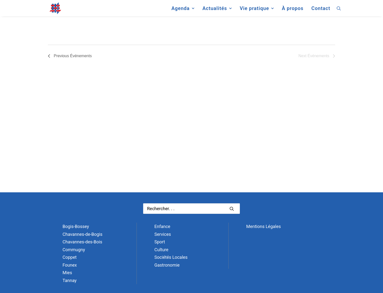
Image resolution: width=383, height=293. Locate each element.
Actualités (217, 11)
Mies (67, 272)
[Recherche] (191, 208)
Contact (320, 11)
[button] (339, 11)
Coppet (70, 257)
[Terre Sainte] (50, 10)
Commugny (74, 249)
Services (162, 234)
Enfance (162, 226)
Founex (70, 265)
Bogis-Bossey (76, 226)
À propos (293, 11)
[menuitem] (183, 11)
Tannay (70, 280)
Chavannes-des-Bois (82, 241)
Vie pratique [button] (257, 11)
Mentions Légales (263, 226)
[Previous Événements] (70, 56)
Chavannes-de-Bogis (82, 234)
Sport (159, 241)
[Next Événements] (316, 56)
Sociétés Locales (171, 257)
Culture (161, 249)
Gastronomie (167, 265)
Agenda (182, 11)
